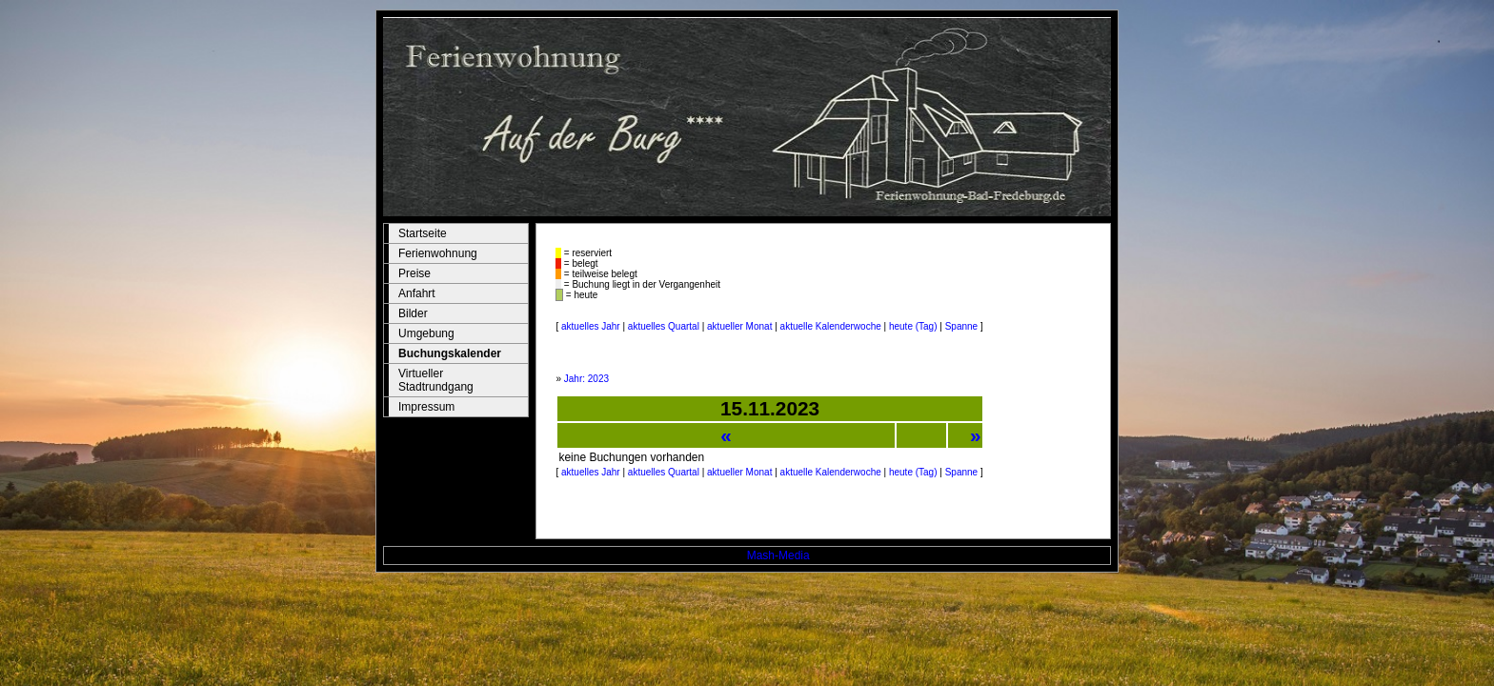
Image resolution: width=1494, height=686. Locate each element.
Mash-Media (778, 555)
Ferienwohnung (437, 253)
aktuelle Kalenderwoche (830, 326)
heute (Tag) (913, 326)
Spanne (961, 326)
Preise (414, 273)
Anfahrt (416, 293)
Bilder (413, 313)
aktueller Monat (739, 326)
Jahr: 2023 (586, 378)
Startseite (422, 233)
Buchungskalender (449, 353)
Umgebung (426, 333)
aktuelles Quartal (663, 326)
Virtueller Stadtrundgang (436, 380)
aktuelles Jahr (590, 326)
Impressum (426, 407)
